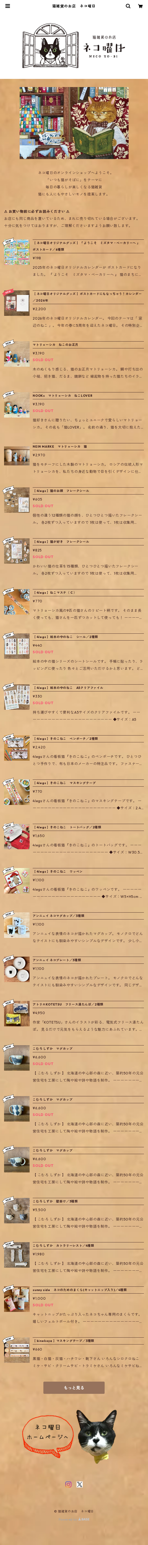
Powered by (74, 1519)
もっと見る (74, 1387)
